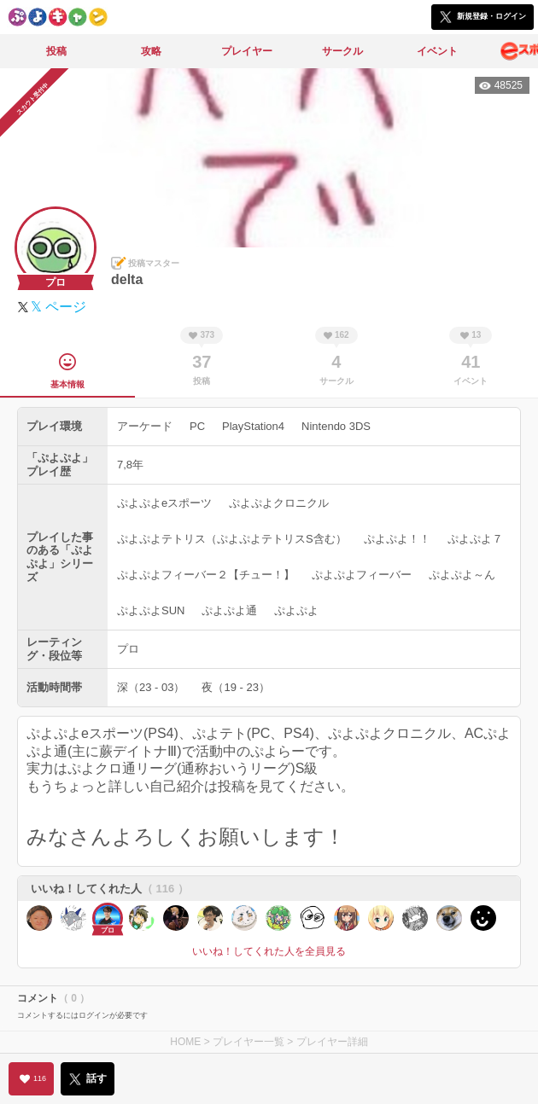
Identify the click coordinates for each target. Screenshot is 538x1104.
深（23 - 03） (150, 687)
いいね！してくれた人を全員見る (269, 951)
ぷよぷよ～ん (462, 574)
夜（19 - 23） (235, 687)
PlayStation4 (253, 426)
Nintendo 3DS (336, 426)
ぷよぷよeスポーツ (164, 503)
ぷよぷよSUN (150, 610)
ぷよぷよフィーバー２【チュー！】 (206, 574)
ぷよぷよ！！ (397, 538)
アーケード (145, 426)
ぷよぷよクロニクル (279, 503)
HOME (185, 1042)
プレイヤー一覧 (248, 1042)
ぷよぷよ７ (475, 538)
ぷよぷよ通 (229, 610)
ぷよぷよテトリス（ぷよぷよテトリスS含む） (232, 538)
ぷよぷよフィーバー (362, 574)
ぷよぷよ (296, 610)
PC (197, 426)
